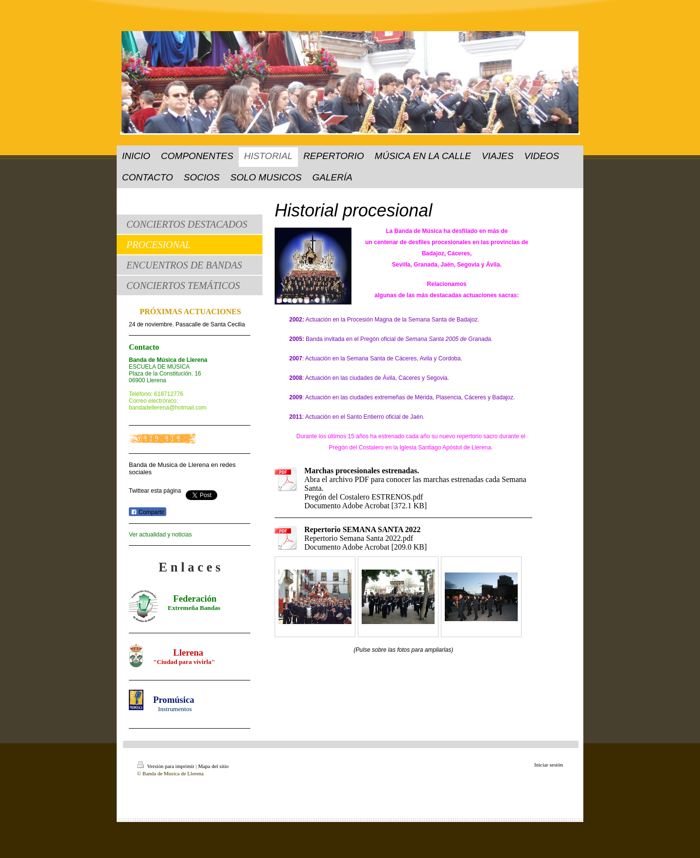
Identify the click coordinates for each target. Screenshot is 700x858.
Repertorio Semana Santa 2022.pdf (358, 538)
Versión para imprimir (166, 766)
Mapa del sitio (213, 766)
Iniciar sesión (548, 765)
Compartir (147, 512)
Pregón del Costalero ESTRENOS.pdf (363, 497)
